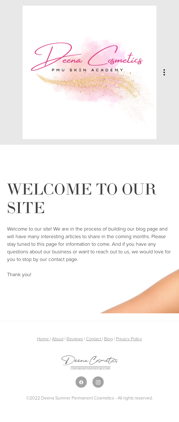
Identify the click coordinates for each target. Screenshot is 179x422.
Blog (108, 339)
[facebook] (81, 382)
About (57, 339)
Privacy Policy (129, 339)
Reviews (75, 339)
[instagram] (98, 382)
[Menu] (164, 72)
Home (43, 339)
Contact (94, 339)
